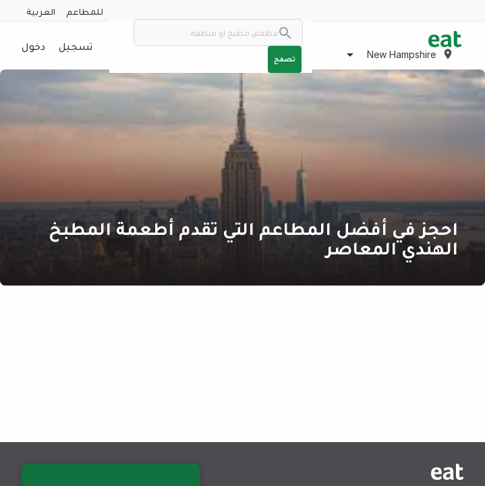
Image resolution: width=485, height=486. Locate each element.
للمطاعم (84, 11)
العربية (40, 11)
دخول (33, 46)
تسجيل (75, 46)
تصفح (284, 58)
